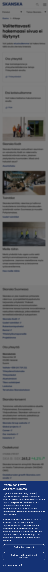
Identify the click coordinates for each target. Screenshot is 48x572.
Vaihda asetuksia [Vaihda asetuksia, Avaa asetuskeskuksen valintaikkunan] (11, 566)
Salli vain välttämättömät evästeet (24, 557)
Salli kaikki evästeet (24, 548)
